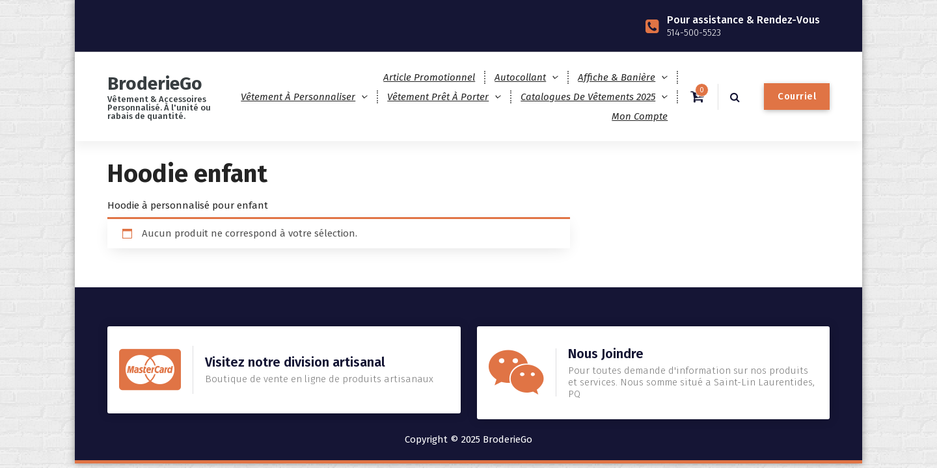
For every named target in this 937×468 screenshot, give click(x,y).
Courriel (797, 96)
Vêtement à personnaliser (298, 97)
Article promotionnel (429, 77)
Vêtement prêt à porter (438, 97)
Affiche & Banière (616, 77)
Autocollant (520, 77)
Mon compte (640, 116)
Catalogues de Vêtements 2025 (588, 97)
